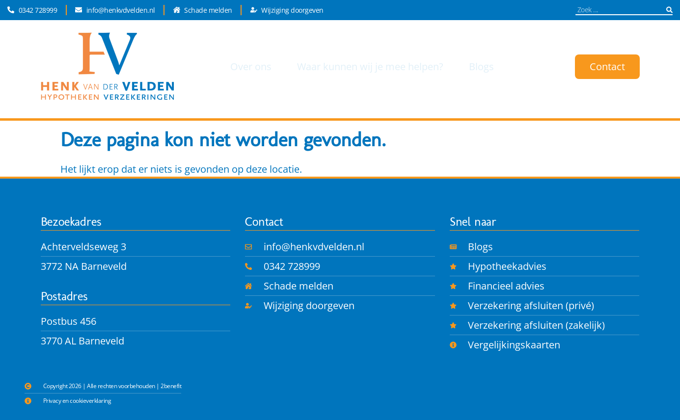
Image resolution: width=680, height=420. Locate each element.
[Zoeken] (669, 9)
